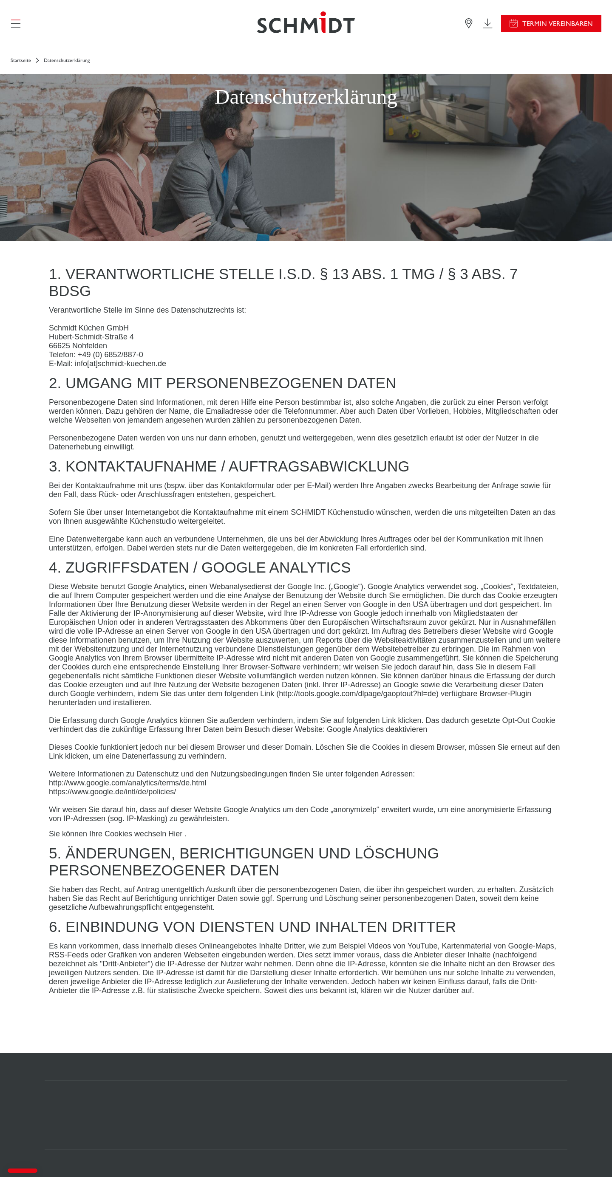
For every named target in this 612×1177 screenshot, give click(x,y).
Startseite (21, 60)
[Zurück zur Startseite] (306, 23)
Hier (176, 834)
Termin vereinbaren (557, 24)
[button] (22, 1171)
